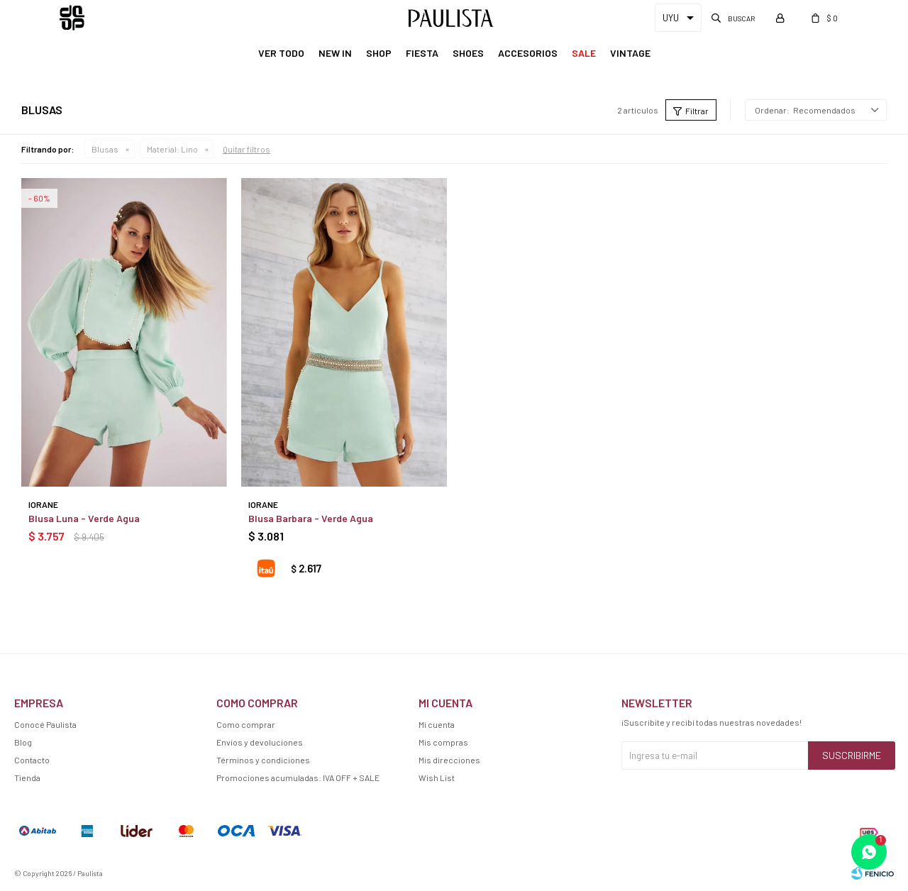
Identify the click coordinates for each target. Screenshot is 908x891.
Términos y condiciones (263, 760)
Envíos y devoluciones (259, 742)
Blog (23, 742)
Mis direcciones (449, 760)
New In (335, 53)
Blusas (105, 149)
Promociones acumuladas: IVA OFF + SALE (298, 777)
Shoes (468, 53)
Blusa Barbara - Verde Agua (310, 518)
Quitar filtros (246, 149)
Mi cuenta (437, 724)
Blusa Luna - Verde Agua (84, 518)
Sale (584, 53)
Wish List (437, 777)
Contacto (32, 760)
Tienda (27, 777)
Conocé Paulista (45, 724)
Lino (172, 149)
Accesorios (528, 53)
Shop (379, 53)
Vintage (630, 53)
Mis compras (443, 742)
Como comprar (245, 724)
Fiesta (422, 53)
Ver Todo (281, 53)
